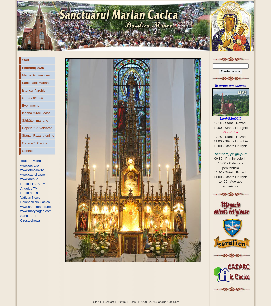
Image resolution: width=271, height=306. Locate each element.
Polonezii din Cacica (35, 202)
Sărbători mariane (35, 120)
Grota (32, 98)
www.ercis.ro (29, 165)
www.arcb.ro (29, 179)
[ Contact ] (109, 301)
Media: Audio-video (36, 75)
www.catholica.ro (32, 174)
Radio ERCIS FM (33, 184)
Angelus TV (28, 188)
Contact (28, 151)
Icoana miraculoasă (36, 113)
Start (25, 60)
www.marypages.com (36, 211)
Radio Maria (29, 193)
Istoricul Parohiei (34, 90)
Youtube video (30, 161)
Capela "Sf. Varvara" (37, 128)
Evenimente (30, 105)
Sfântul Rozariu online (38, 135)
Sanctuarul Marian (35, 83)
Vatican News (30, 197)
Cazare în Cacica (34, 143)
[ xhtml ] (122, 301)
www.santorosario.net (36, 207)
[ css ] (133, 301)
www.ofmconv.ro (32, 170)
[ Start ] (96, 301)
